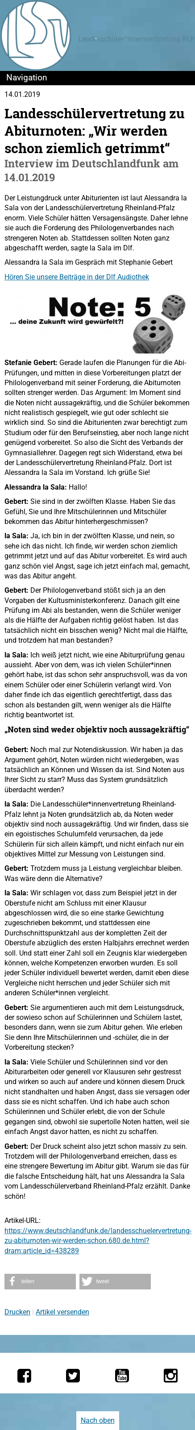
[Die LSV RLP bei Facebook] (24, 1375)
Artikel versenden (62, 1312)
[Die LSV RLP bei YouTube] (122, 1375)
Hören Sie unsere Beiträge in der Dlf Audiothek (76, 277)
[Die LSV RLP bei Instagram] (171, 1375)
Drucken (17, 1312)
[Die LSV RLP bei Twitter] (73, 1375)
